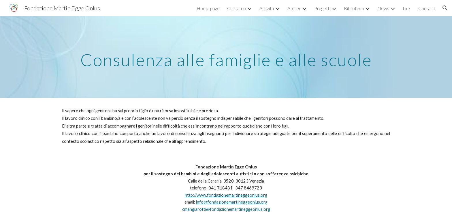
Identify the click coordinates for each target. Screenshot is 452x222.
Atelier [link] (294, 8)
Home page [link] (208, 8)
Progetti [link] (322, 8)
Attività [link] (266, 8)
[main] (226, 56)
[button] (445, 8)
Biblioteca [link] (354, 8)
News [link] (383, 8)
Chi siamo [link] (236, 8)
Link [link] (407, 8)
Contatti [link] (426, 8)
